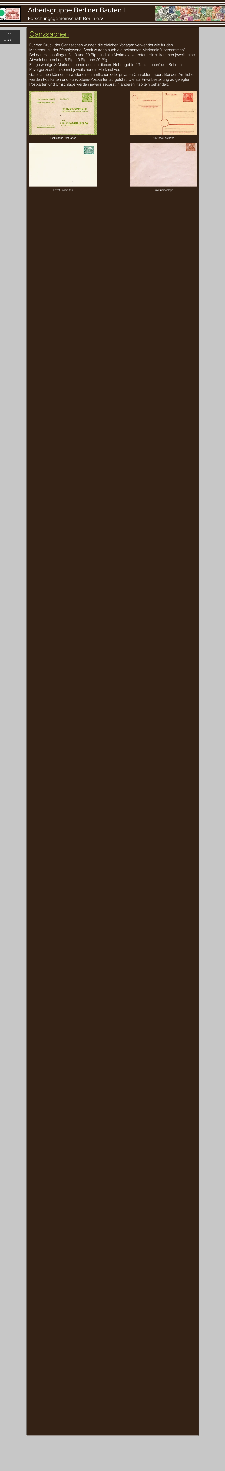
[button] (63, 113)
